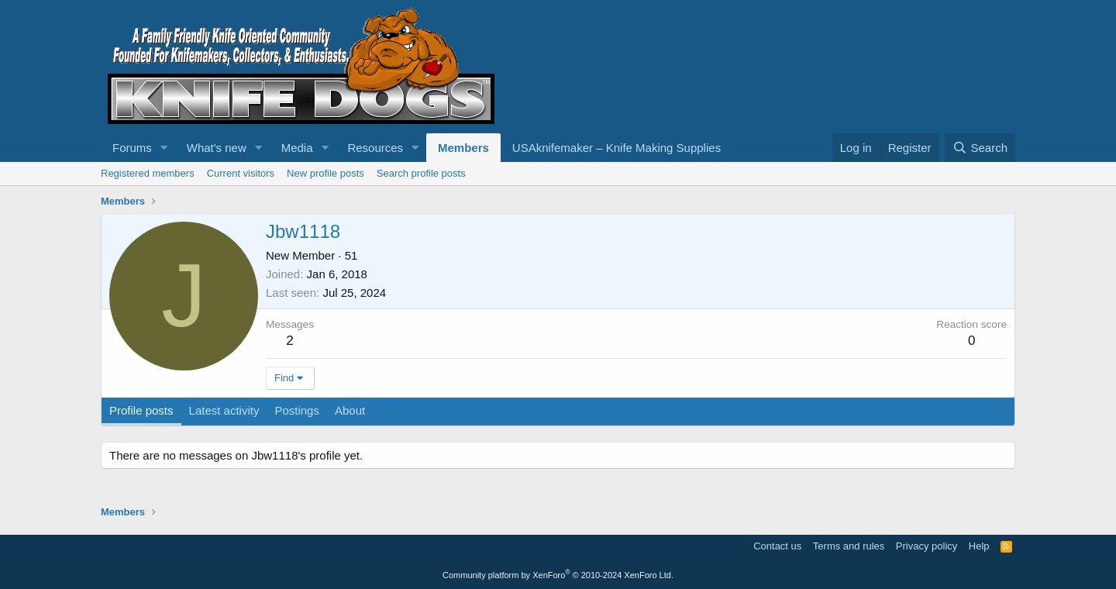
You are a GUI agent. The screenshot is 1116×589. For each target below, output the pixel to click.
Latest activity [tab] (224, 410)
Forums (132, 147)
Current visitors (240, 173)
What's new (216, 147)
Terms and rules (848, 546)
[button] (164, 147)
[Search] (980, 147)
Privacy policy (926, 546)
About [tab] (350, 410)
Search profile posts (421, 173)
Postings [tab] (296, 410)
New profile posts (325, 173)
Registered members (148, 173)
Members (463, 147)
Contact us (777, 546)
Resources (375, 147)
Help (979, 546)
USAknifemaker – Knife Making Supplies (616, 147)
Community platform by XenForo (558, 575)
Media (297, 147)
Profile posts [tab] (141, 410)
